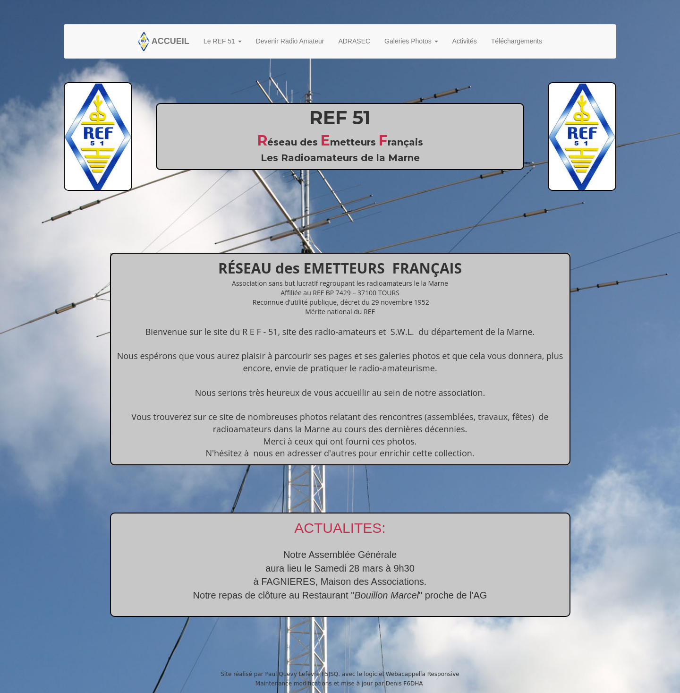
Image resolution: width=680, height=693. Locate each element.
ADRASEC (354, 41)
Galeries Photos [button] (411, 41)
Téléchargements (516, 41)
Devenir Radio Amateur (290, 41)
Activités (464, 41)
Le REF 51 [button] (223, 41)
